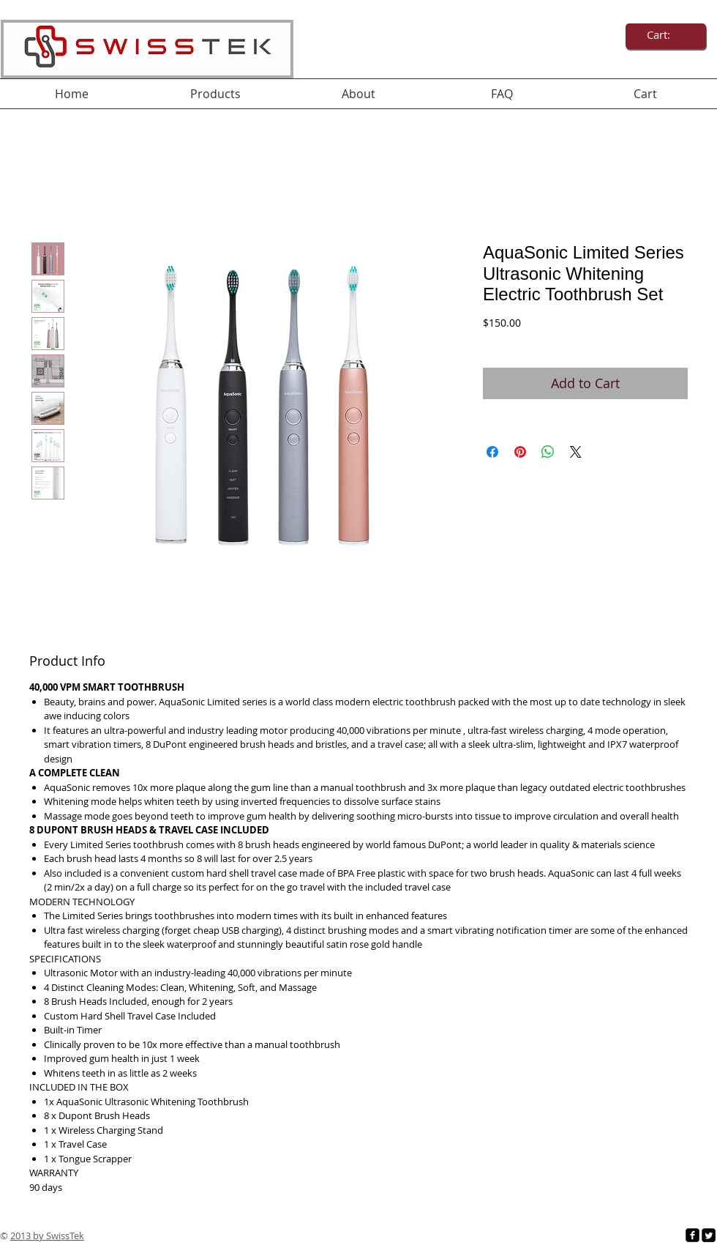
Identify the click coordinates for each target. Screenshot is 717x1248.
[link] (666, 35)
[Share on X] (576, 452)
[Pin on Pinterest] (520, 452)
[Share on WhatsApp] (548, 452)
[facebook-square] (692, 1235)
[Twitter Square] (709, 1235)
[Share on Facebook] (492, 452)
